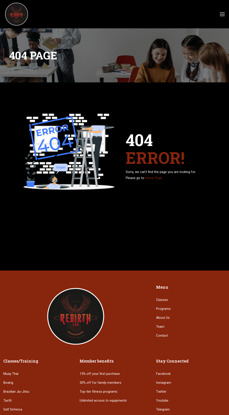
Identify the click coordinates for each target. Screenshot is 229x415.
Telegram (163, 409)
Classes (162, 300)
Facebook (163, 374)
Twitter (161, 392)
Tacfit (7, 400)
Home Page (153, 178)
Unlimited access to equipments (103, 400)
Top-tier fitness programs (98, 392)
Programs (163, 309)
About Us (163, 318)
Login (210, 14)
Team (160, 327)
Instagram (163, 383)
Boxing (8, 383)
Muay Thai (10, 374)
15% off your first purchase (100, 374)
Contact (162, 336)
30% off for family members (100, 383)
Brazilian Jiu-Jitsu (16, 392)
